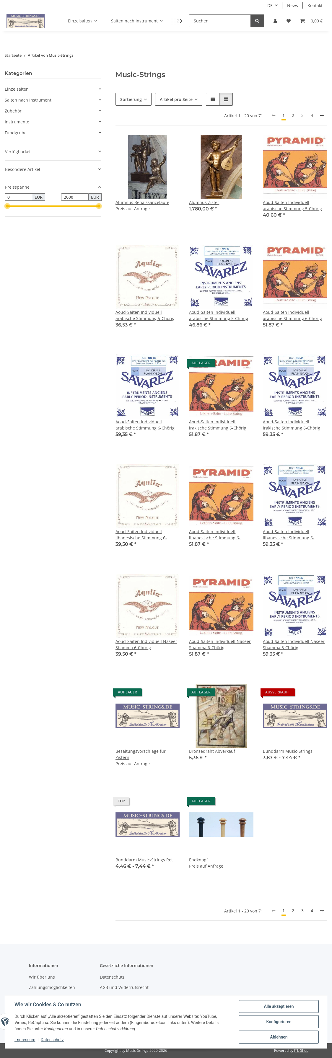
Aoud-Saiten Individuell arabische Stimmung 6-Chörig (292, 315)
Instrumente (17, 122)
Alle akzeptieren (279, 1006)
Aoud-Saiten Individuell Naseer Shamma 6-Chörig (146, 644)
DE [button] (270, 5)
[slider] (7, 206)
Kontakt (315, 5)
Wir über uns (42, 977)
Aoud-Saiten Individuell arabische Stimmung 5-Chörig (292, 205)
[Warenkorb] (311, 21)
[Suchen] (220, 20)
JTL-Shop (301, 1050)
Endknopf (198, 860)
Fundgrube (16, 132)
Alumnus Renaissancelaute (142, 202)
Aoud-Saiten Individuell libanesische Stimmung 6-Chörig (141, 535)
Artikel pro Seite (176, 99)
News (292, 5)
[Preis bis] (75, 197)
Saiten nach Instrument (28, 100)
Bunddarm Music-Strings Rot (144, 860)
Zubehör (13, 111)
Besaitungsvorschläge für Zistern (140, 754)
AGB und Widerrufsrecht (124, 987)
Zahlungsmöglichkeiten (52, 987)
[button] (275, 21)
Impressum (24, 1039)
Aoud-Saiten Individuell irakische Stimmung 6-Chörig (217, 425)
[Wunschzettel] (288, 21)
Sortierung (131, 99)
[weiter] (322, 115)
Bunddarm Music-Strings (288, 751)
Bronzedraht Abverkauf (212, 751)
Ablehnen (278, 1037)
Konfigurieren (278, 1021)
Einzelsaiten (17, 89)
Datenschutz (52, 1039)
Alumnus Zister (204, 202)
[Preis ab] (18, 197)
